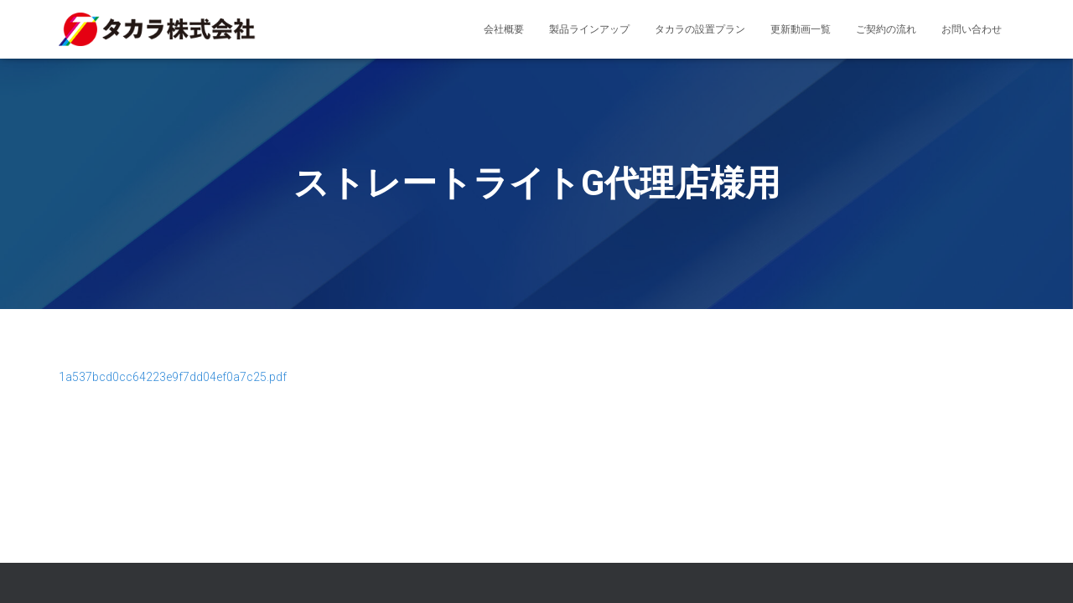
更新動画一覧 (800, 29)
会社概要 (504, 29)
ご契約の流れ (886, 29)
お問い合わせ (971, 29)
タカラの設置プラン (700, 29)
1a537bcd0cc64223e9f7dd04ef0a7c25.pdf (173, 377)
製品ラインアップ (589, 29)
